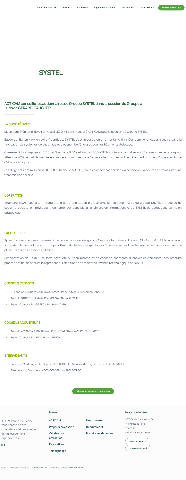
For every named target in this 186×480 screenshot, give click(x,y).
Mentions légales (39, 467)
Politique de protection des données (66, 467)
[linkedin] (3, 444)
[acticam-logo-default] (13, 5)
